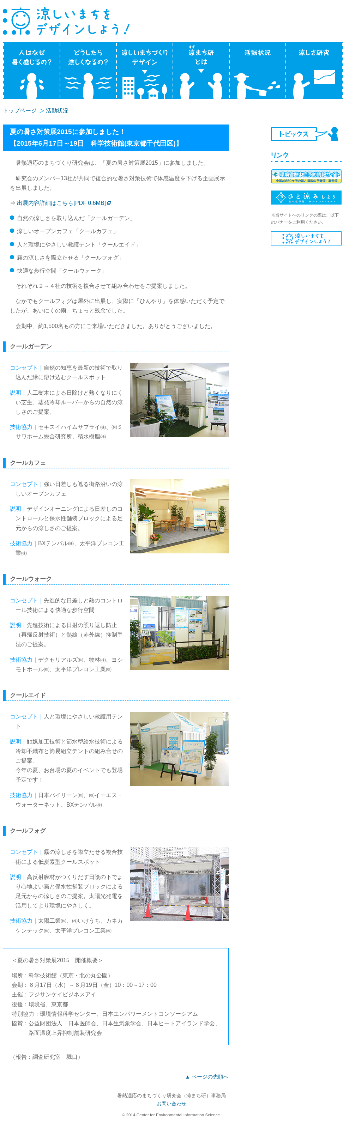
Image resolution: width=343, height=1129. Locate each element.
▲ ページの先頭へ (207, 1077)
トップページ (20, 111)
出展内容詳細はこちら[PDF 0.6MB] (61, 203)
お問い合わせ (171, 1103)
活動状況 (57, 111)
